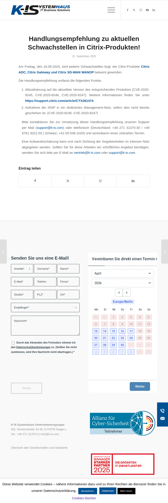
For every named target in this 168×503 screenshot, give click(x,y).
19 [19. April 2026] (148, 330)
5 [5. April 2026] (148, 317)
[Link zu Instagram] (140, 10)
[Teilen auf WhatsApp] (100, 181)
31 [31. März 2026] (104, 317)
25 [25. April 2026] (139, 338)
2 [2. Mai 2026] (139, 344)
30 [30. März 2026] (95, 317)
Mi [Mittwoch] (113, 309)
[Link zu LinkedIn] (153, 10)
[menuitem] (109, 10)
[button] (96, 331)
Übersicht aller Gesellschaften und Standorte (39, 447)
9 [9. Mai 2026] (139, 351)
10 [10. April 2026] (131, 323)
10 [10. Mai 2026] (148, 351)
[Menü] (109, 10)
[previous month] (119, 293)
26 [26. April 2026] (148, 338)
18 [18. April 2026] (139, 330)
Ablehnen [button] (108, 490)
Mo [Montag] (96, 309)
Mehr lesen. (126, 491)
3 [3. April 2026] (131, 317)
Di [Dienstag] (105, 309)
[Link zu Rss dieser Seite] (134, 10)
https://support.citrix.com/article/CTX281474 (59, 101)
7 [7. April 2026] (104, 323)
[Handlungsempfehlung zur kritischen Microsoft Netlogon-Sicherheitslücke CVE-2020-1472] (3, 251)
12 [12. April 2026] (148, 323)
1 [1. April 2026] (113, 317)
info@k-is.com (50, 434)
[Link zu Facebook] (127, 10)
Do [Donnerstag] (122, 309)
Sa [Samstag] (140, 309)
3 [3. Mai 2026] (148, 344)
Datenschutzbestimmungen (33, 347)
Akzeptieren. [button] (87, 491)
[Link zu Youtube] (147, 10)
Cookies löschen (84, 498)
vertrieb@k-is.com (87, 152)
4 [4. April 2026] (139, 317)
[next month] (127, 293)
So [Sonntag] (148, 309)
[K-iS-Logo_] (40, 10)
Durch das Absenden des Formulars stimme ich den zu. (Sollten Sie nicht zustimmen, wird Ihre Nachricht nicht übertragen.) (44, 347)
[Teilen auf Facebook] (35, 181)
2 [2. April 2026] (122, 317)
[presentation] (44, 371)
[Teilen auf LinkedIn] (133, 181)
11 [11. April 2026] (139, 323)
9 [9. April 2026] (122, 323)
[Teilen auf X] (68, 181)
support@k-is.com (50, 127)
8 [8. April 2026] (113, 323)
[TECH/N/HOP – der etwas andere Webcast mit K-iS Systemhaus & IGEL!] (164, 251)
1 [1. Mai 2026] (131, 344)
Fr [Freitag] (131, 309)
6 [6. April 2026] (96, 323)
